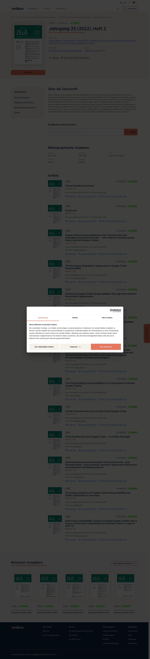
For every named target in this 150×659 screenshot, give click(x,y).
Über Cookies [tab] (107, 318)
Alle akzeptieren (106, 347)
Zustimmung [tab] (43, 318)
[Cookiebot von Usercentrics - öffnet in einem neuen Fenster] (111, 310)
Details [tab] (75, 318)
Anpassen (75, 347)
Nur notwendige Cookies (44, 347)
